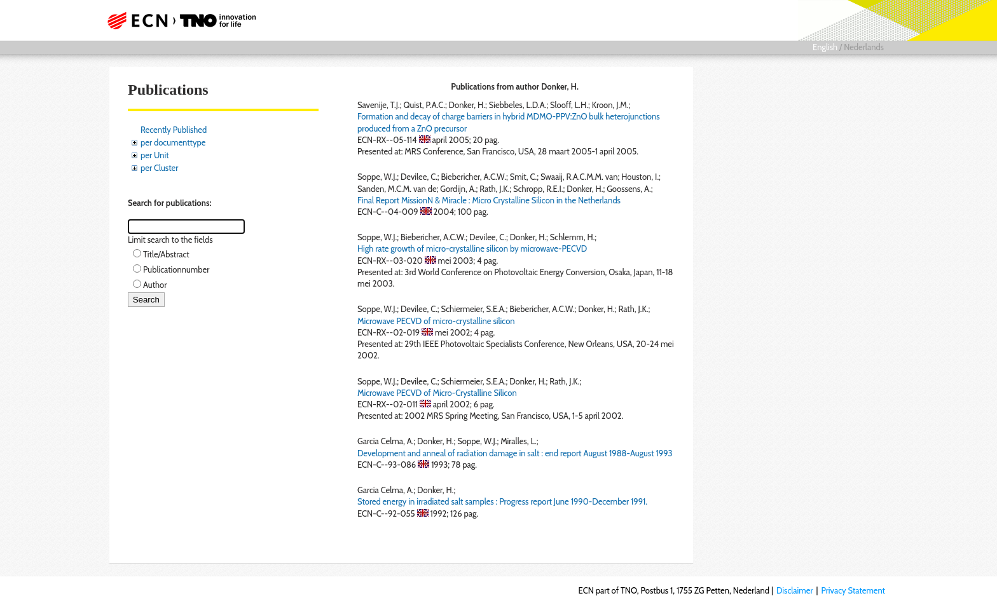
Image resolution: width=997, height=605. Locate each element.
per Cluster (159, 168)
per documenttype (173, 142)
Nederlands (864, 47)
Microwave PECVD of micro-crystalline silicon (436, 321)
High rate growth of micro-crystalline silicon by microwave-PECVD (472, 248)
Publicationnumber (176, 269)
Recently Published (174, 130)
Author (155, 285)
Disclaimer (794, 590)
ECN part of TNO (177, 20)
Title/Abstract (166, 254)
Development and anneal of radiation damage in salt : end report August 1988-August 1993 (515, 453)
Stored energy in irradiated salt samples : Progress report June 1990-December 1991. (502, 501)
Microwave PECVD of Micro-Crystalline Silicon (437, 393)
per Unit (155, 155)
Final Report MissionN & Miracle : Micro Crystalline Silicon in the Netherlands (489, 200)
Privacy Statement (853, 590)
